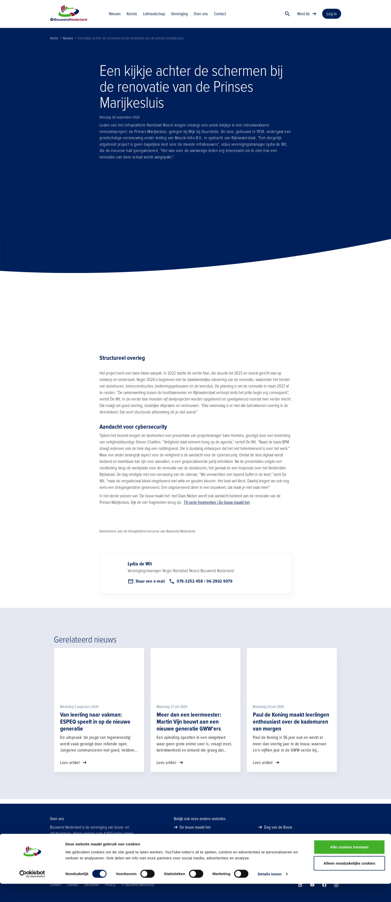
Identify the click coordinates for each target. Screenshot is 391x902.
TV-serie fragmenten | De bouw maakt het (217, 507)
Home (54, 43)
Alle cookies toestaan (349, 865)
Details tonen (269, 892)
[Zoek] (287, 16)
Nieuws (68, 43)
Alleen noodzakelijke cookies (349, 881)
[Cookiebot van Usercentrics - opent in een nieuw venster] (32, 892)
